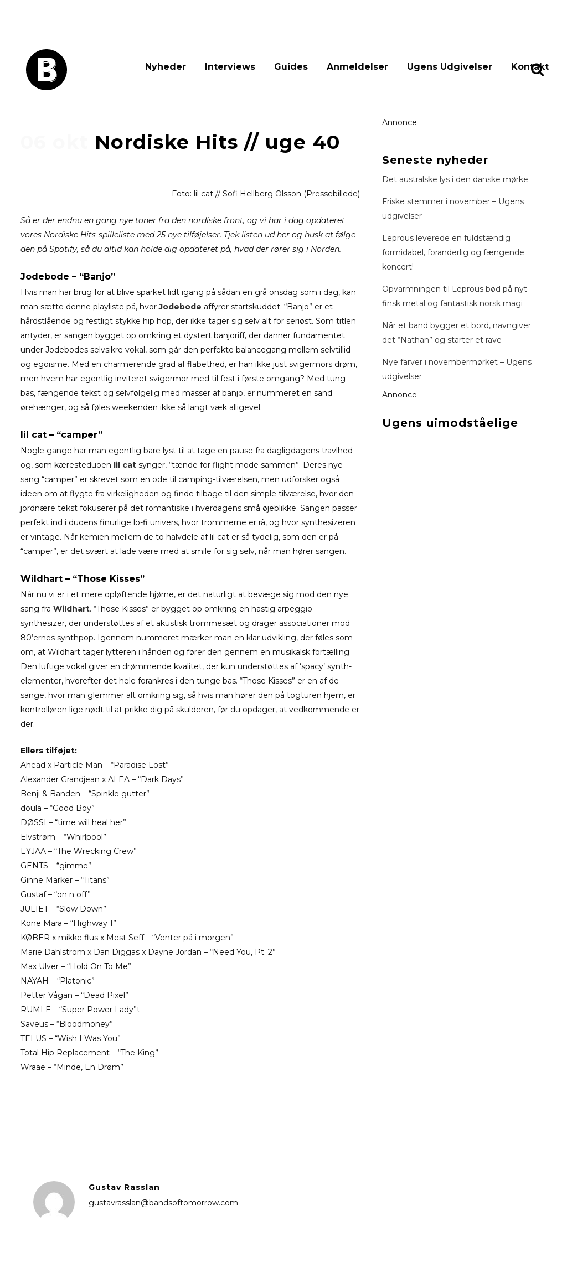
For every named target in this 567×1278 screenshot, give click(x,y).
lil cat (125, 465)
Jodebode (180, 307)
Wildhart (71, 609)
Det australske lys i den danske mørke (455, 179)
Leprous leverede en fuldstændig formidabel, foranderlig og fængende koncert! (453, 252)
